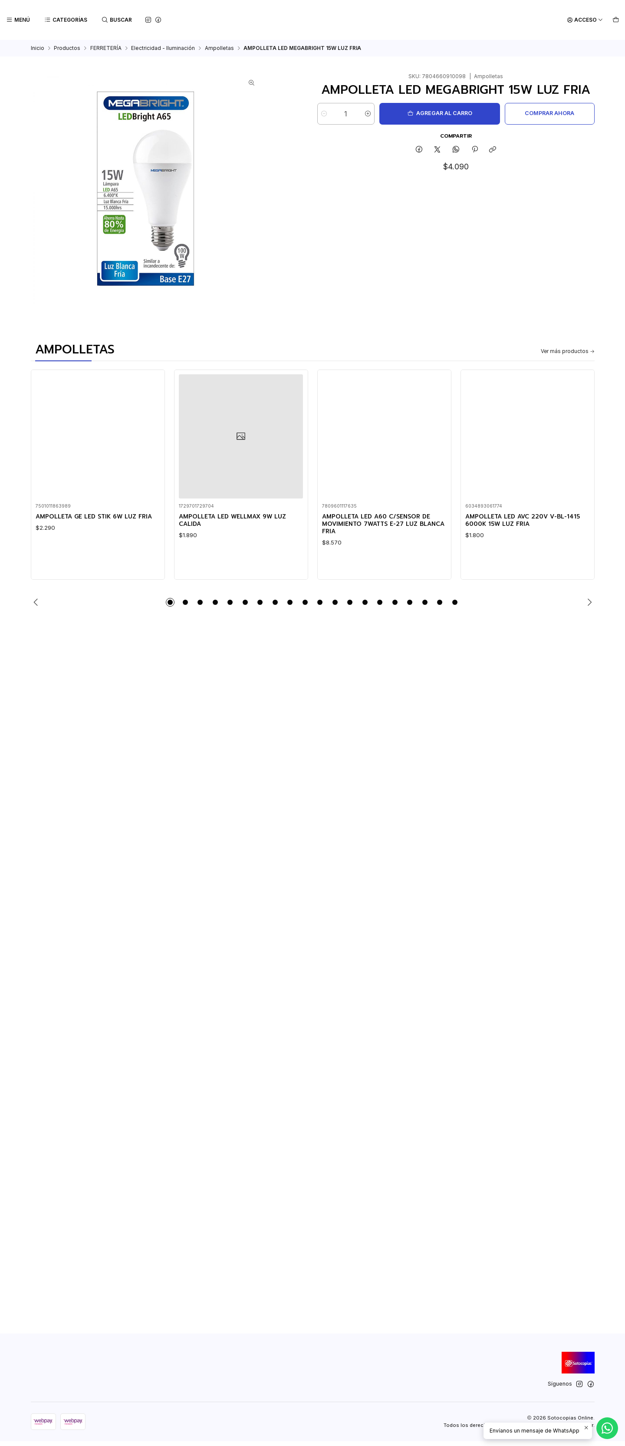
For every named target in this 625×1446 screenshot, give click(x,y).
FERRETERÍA (106, 48)
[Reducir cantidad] (324, 113)
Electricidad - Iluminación (163, 48)
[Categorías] (65, 20)
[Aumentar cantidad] (376, 113)
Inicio (37, 48)
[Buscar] (115, 20)
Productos (67, 48)
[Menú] (18, 20)
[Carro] (615, 20)
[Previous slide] (37, 607)
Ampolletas (219, 48)
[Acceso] (585, 20)
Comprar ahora (543, 113)
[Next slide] (588, 607)
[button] (170, 607)
